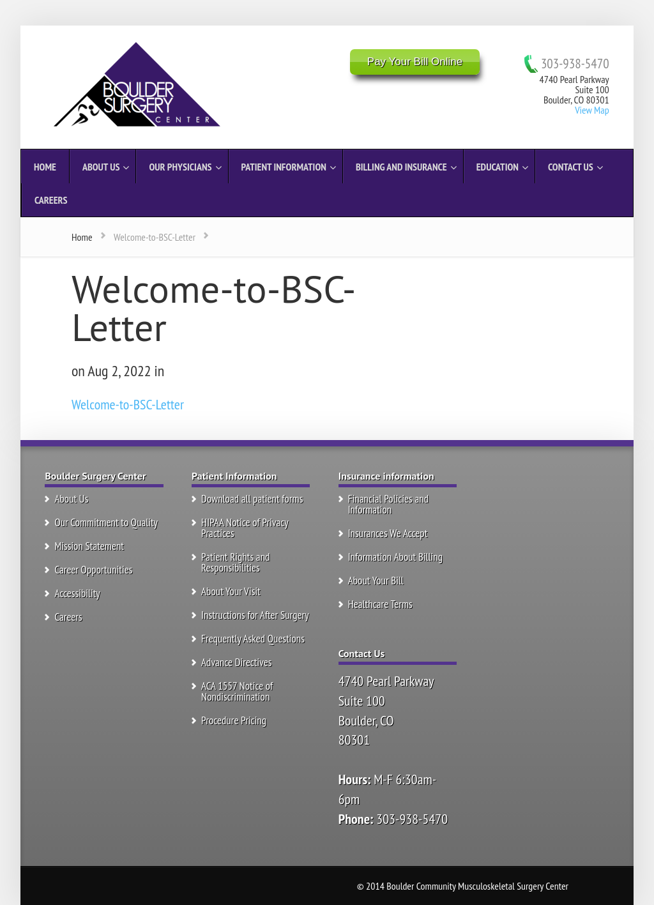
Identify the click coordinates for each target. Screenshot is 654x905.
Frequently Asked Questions (253, 639)
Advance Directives (236, 662)
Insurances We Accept (388, 533)
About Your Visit (231, 591)
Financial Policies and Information (388, 504)
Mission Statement (89, 546)
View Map (592, 109)
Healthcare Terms (380, 604)
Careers (68, 617)
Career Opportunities (93, 570)
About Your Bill (376, 581)
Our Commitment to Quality (106, 522)
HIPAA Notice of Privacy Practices (244, 527)
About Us (71, 499)
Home (82, 237)
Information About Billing (395, 557)
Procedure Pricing (233, 720)
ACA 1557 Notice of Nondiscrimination (237, 691)
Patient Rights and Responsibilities (235, 562)
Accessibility (77, 593)
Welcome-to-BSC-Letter (128, 404)
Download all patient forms (252, 499)
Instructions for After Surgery (255, 615)
